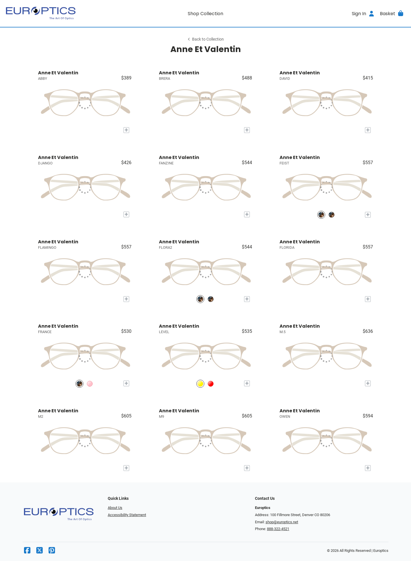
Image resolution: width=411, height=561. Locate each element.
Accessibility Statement (127, 515)
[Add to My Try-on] (126, 130)
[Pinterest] (51, 552)
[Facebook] (27, 552)
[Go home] (55, 13)
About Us (115, 508)
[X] (39, 552)
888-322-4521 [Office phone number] (278, 529)
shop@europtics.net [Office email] (282, 522)
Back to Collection (205, 39)
